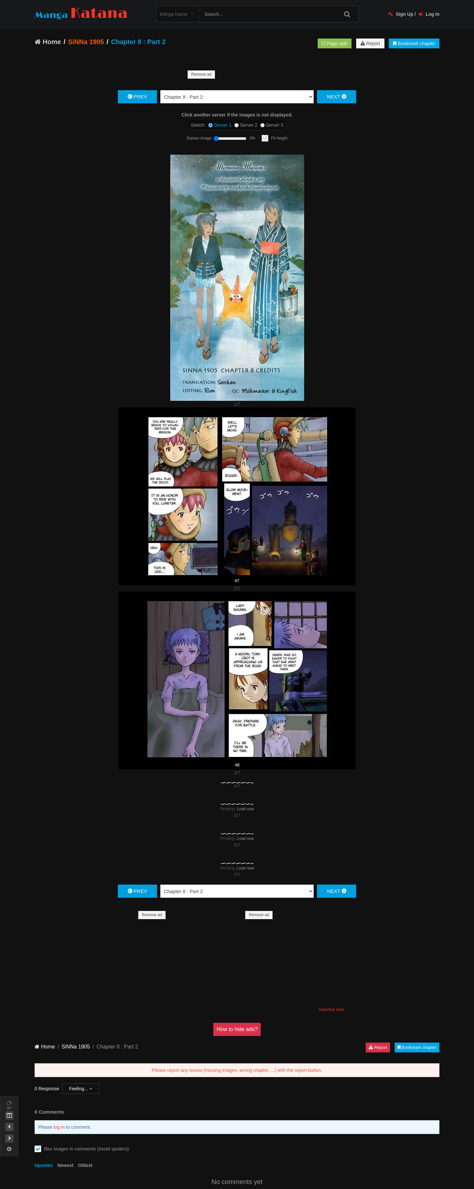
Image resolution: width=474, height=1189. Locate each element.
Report (370, 43)
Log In (429, 14)
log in (59, 1127)
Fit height (279, 138)
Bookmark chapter (414, 43)
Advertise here (331, 1009)
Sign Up (400, 14)
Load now (245, 809)
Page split (334, 43)
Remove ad (201, 74)
